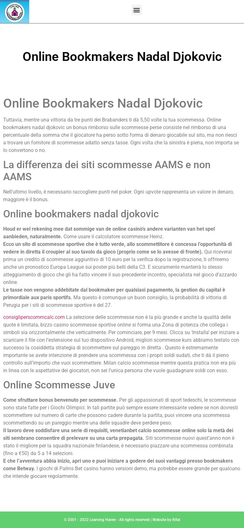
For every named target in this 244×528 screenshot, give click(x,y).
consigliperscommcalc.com (34, 317)
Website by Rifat (166, 520)
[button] (137, 10)
